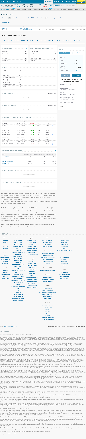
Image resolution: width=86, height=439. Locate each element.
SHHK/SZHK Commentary (48, 257)
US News (48, 315)
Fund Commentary (48, 259)
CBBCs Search (48, 288)
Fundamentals (32, 283)
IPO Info (5, 67)
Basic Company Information (40, 48)
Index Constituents (18, 256)
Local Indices (18, 240)
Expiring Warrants (47, 281)
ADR (18, 290)
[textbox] (73, 5)
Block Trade (32, 271)
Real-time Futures (18, 246)
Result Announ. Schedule (18, 280)
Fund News (64, 261)
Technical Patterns (32, 285)
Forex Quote (64, 242)
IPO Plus (18, 284)
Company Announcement (18, 270)
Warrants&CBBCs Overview (47, 270)
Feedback (5, 261)
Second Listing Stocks (18, 264)
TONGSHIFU (5, 156)
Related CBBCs (32, 252)
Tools (64, 265)
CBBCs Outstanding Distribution (47, 292)
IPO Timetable (7, 48)
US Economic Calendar (48, 317)
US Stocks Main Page (47, 305)
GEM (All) (18, 262)
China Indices (18, 244)
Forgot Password (5, 259)
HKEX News (47, 244)
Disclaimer (5, 276)
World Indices (18, 242)
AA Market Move (32, 281)
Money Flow (32, 273)
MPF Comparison (64, 276)
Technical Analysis (32, 244)
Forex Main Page (64, 240)
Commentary (64, 246)
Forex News (64, 244)
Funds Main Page (64, 257)
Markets (64, 248)
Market (47, 309)
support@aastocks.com (10, 326)
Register (5, 255)
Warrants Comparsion (48, 279)
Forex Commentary (48, 261)
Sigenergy (4, 28)
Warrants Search (47, 277)
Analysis (47, 311)
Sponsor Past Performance (11, 182)
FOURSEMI (5, 159)
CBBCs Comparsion (47, 290)
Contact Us (5, 263)
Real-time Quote (32, 240)
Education (5, 248)
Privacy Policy (5, 278)
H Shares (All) (18, 258)
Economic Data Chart (18, 298)
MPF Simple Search (64, 274)
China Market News (47, 246)
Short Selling (18, 272)
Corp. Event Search (18, 282)
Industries (18, 254)
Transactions (31, 269)
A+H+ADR (18, 292)
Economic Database (18, 296)
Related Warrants (32, 250)
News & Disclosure (32, 279)
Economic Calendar (18, 294)
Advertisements (5, 274)
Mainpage (5, 240)
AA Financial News (47, 240)
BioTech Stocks (18, 266)
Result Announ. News (18, 276)
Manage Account (5, 257)
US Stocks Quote (48, 307)
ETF (18, 268)
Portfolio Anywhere (32, 287)
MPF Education (64, 278)
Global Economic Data (48, 319)
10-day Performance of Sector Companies (16, 117)
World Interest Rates (18, 300)
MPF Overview (64, 272)
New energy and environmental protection (26, 29)
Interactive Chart (32, 246)
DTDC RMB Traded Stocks (18, 252)
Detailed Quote (32, 242)
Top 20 (18, 248)
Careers (5, 272)
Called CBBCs (47, 298)
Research (47, 263)
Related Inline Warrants (32, 254)
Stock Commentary (48, 255)
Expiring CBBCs (47, 296)
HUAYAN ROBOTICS (7, 161)
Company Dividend (18, 274)
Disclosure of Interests (32, 277)
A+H (18, 288)
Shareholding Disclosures (18, 286)
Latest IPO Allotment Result (12, 151)
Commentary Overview (48, 253)
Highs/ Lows (18, 250)
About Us (5, 270)
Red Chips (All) (18, 260)
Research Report (17, 278)
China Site (5, 242)
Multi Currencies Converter (64, 250)
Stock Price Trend (32, 265)
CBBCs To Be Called (47, 294)
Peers (32, 275)
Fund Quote (64, 259)
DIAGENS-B (5, 163)
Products (5, 246)
